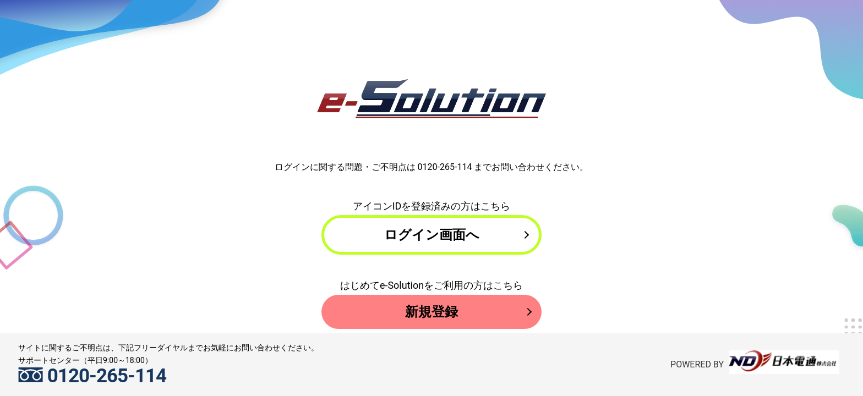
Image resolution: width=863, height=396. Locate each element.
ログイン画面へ (431, 237)
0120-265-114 (445, 167)
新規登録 (431, 320)
